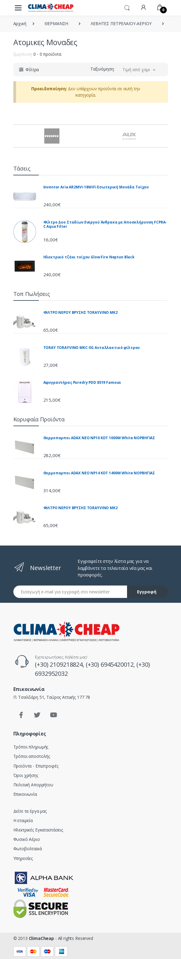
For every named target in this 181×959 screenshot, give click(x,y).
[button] (127, 7)
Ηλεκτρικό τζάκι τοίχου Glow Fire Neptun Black (89, 257)
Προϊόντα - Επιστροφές (36, 766)
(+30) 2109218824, (60, 664)
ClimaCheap (41, 938)
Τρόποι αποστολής (31, 756)
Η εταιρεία (23, 820)
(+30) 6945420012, (111, 664)
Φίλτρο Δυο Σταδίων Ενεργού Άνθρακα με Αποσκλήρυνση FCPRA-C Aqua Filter (105, 224)
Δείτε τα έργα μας (30, 811)
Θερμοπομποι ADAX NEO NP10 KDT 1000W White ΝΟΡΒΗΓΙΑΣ (99, 437)
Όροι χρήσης (25, 775)
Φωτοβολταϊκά (27, 848)
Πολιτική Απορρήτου (33, 785)
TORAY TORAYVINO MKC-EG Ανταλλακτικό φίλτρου (91, 347)
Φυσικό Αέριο (26, 839)
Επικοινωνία (25, 794)
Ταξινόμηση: (102, 69)
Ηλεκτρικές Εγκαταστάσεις (38, 830)
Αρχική (19, 23)
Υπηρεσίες (23, 858)
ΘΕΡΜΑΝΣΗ (57, 23)
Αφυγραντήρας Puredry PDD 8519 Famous (82, 382)
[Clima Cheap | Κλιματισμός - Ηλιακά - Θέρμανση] (50, 7)
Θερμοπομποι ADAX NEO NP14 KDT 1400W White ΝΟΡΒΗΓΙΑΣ (99, 473)
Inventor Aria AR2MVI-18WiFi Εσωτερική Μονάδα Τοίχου (96, 187)
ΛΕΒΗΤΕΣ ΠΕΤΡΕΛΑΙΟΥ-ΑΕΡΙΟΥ (121, 23)
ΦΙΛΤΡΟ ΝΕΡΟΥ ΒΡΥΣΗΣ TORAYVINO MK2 (80, 312)
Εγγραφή (146, 592)
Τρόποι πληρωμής (31, 747)
